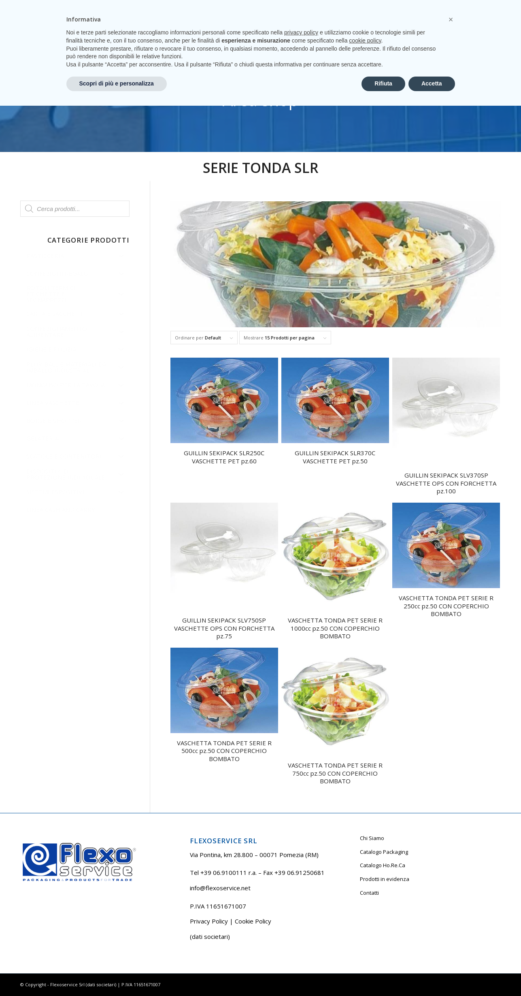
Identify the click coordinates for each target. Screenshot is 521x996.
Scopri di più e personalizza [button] (116, 973)
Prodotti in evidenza (384, 879)
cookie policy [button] (365, 931)
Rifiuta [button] (383, 973)
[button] (450, 909)
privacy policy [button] (301, 922)
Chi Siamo (372, 838)
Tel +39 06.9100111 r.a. (44, 6)
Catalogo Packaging (384, 851)
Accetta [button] (431, 973)
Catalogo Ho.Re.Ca (382, 865)
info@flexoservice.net (220, 888)
